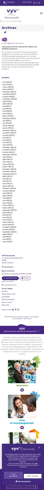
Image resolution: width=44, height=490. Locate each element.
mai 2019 (6, 215)
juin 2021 (6, 179)
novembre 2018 (8, 227)
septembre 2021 (8, 174)
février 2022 (7, 164)
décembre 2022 (8, 147)
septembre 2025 (8, 99)
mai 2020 (6, 198)
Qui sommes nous (8, 294)
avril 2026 (6, 82)
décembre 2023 (8, 130)
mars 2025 (6, 113)
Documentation (18, 318)
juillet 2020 (6, 196)
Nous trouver (7, 302)
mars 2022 (6, 162)
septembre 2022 (8, 154)
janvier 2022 (7, 167)
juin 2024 (6, 121)
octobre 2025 (7, 97)
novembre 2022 (8, 150)
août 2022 (6, 157)
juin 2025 (6, 106)
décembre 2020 (8, 188)
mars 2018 (6, 242)
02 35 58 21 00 (10, 278)
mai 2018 (6, 239)
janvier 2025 (7, 116)
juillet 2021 (6, 176)
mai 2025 (6, 109)
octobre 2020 (7, 191)
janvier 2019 (7, 225)
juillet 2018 (6, 234)
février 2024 (7, 126)
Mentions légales (23, 317)
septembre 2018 (8, 232)
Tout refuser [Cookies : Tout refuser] (30, 476)
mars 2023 (6, 145)
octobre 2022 (7, 152)
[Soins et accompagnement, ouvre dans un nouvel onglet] (22, 412)
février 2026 (7, 87)
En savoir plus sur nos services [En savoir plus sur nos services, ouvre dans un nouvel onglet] (22, 486)
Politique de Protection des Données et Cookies (20, 466)
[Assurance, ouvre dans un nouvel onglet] (22, 376)
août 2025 (6, 101)
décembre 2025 (8, 92)
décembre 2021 (8, 169)
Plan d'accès (8, 267)
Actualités (6, 21)
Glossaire (5, 305)
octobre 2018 (7, 229)
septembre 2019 (8, 210)
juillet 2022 (6, 159)
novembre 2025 (8, 94)
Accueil (5, 291)
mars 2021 (6, 183)
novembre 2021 (8, 171)
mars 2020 (6, 203)
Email (25, 278)
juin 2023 (6, 138)
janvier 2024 (7, 128)
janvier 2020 (7, 208)
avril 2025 (6, 111)
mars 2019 (6, 220)
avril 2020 (6, 200)
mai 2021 (6, 181)
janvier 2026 (7, 89)
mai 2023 (6, 140)
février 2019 (7, 222)
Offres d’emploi (8, 299)
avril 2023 (6, 142)
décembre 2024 (8, 118)
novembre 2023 (8, 133)
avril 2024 (6, 123)
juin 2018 (6, 237)
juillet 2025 (6, 104)
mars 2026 (6, 84)
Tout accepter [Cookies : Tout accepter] (11, 475)
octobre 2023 (7, 135)
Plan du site (27, 318)
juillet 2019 (6, 213)
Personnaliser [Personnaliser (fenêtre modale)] (21, 482)
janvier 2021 (7, 186)
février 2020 (7, 205)
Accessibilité (34, 317)
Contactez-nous (9, 3)
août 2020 (6, 193)
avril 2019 (6, 217)
